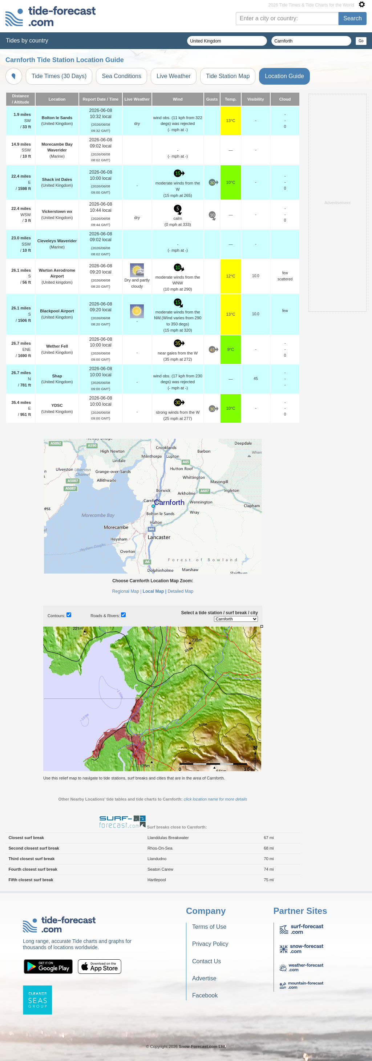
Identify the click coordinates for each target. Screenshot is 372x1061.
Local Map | (154, 591)
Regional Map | (127, 591)
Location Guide (284, 76)
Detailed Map (180, 591)
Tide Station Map (228, 76)
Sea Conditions (121, 76)
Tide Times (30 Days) (59, 76)
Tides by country (27, 40)
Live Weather (174, 76)
